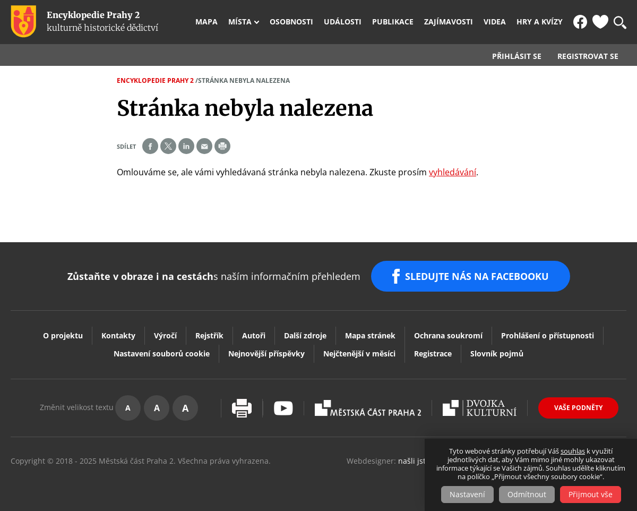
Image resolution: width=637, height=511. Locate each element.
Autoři (253, 335)
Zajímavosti (448, 21)
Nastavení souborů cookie (162, 353)
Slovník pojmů (496, 353)
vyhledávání (452, 172)
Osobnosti (291, 21)
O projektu (63, 335)
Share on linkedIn (186, 146)
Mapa (206, 21)
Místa (240, 21)
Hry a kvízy (540, 21)
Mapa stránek (370, 335)
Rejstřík (209, 335)
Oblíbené (600, 22)
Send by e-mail (204, 146)
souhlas (573, 451)
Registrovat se (587, 56)
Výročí (165, 335)
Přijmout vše (591, 494)
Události (342, 21)
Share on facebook (150, 146)
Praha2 (368, 408)
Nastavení (467, 494)
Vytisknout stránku (242, 408)
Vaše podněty (578, 407)
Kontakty (118, 335)
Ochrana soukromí (448, 335)
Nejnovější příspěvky (266, 353)
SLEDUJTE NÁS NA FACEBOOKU (477, 276)
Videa (495, 21)
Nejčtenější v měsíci (359, 353)
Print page (222, 146)
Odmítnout (526, 494)
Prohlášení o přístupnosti (547, 335)
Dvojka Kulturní (480, 408)
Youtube (283, 408)
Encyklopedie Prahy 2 (155, 80)
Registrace (433, 353)
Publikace (393, 21)
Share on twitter (168, 146)
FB (580, 22)
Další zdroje (305, 335)
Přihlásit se (516, 56)
